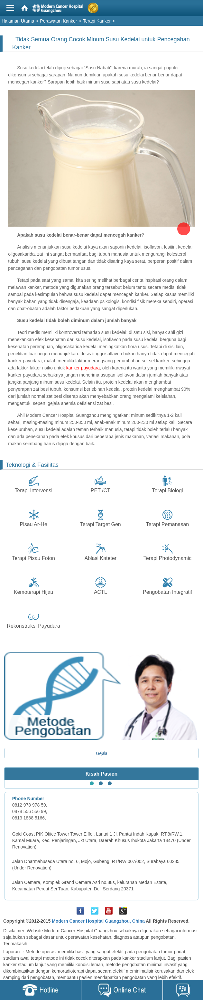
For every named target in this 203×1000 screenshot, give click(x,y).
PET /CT (100, 490)
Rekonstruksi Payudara (33, 626)
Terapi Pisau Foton (33, 558)
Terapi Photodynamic (167, 558)
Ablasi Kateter (101, 558)
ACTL (100, 592)
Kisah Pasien (102, 774)
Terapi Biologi (167, 490)
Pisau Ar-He (33, 524)
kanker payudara (83, 367)
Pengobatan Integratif (167, 592)
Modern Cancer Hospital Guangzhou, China (98, 921)
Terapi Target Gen (100, 524)
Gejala (101, 753)
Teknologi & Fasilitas (32, 465)
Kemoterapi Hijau (33, 592)
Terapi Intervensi (33, 490)
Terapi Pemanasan (167, 524)
